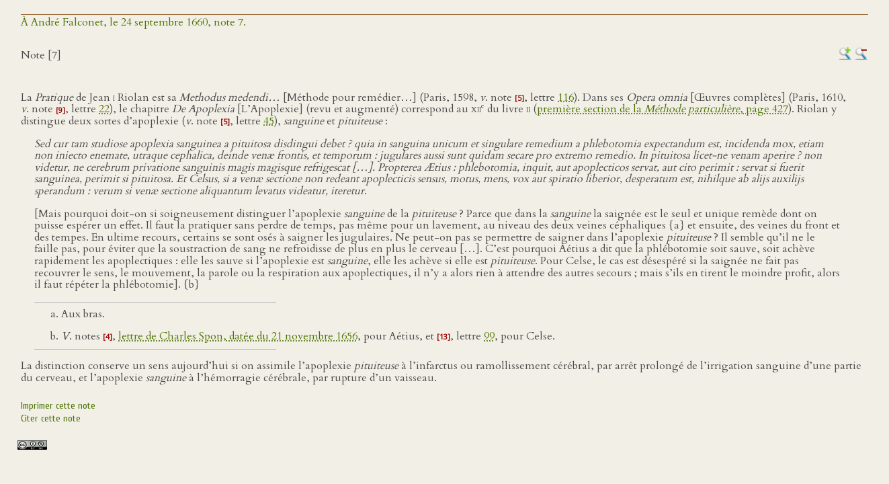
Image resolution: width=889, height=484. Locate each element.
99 (489, 336)
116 (566, 97)
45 (268, 121)
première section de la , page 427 (662, 109)
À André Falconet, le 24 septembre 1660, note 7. (133, 22)
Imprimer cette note (58, 405)
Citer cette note (51, 418)
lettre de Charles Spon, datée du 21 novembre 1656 (237, 336)
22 (104, 109)
